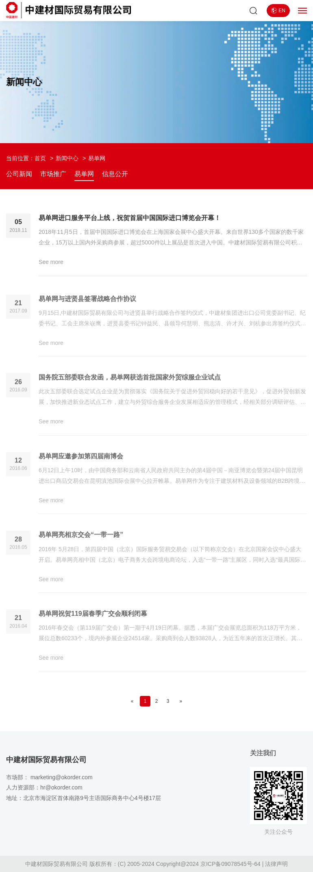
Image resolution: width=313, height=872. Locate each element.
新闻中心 (67, 158)
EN (278, 10)
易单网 (84, 173)
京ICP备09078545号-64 (230, 864)
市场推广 (53, 173)
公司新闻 (19, 173)
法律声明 (276, 864)
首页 (40, 158)
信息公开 (115, 173)
